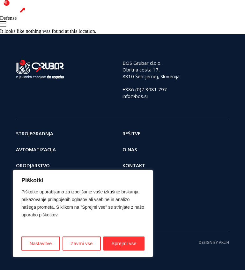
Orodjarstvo (33, 165)
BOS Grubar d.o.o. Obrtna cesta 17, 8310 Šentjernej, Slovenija (151, 69)
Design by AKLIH (214, 242)
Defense (8, 18)
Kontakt (133, 165)
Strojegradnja (34, 133)
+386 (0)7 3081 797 (144, 89)
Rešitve (131, 133)
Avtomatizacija (36, 149)
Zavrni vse (82, 243)
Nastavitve (40, 243)
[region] (83, 213)
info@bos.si (135, 96)
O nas (129, 149)
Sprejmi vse (123, 243)
